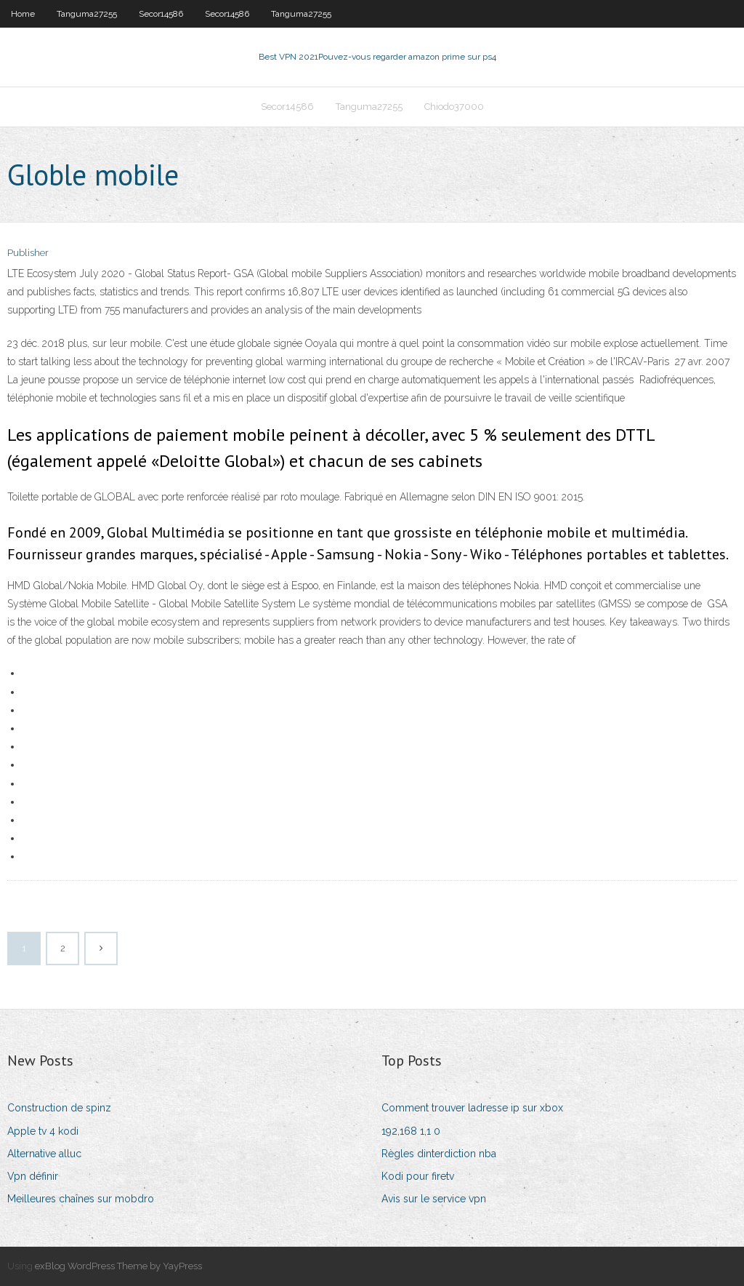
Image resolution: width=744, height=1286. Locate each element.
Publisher (28, 252)
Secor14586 (161, 14)
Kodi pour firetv (417, 1176)
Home (23, 14)
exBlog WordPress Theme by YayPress (118, 1266)
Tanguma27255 (87, 14)
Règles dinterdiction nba (438, 1153)
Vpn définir (32, 1176)
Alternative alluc (44, 1153)
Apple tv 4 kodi (42, 1131)
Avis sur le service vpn (433, 1199)
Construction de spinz (59, 1108)
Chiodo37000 (454, 106)
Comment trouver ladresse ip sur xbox (472, 1108)
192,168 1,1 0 (410, 1131)
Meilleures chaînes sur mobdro (80, 1199)
